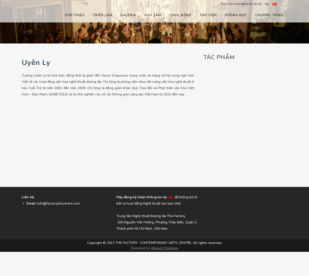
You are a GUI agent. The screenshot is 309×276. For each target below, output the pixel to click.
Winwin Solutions (164, 248)
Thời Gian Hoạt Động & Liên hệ (241, 4)
